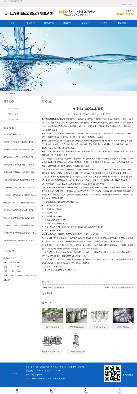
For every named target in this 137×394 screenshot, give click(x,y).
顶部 (120, 390)
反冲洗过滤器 (12, 120)
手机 (85, 390)
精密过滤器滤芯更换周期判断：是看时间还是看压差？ (20, 210)
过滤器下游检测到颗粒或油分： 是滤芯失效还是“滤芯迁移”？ (20, 142)
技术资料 (104, 23)
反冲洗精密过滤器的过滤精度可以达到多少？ (20, 172)
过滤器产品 (49, 23)
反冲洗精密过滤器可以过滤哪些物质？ (18, 180)
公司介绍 (31, 23)
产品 (51, 390)
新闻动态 (67, 23)
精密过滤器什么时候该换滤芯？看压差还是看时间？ (20, 165)
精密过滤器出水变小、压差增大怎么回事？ (20, 157)
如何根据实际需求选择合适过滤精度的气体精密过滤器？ (20, 150)
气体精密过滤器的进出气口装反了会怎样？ (20, 187)
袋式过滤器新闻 (13, 109)
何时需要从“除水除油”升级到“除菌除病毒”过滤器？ (20, 203)
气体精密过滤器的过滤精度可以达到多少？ (20, 233)
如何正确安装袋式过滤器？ (14, 134)
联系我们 (130, 4)
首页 (12, 23)
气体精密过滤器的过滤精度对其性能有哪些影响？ (20, 225)
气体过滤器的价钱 (56, 288)
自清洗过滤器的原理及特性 (123, 288)
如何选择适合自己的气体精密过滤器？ (18, 241)
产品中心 (123, 4)
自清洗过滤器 (12, 114)
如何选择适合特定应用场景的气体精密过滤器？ (20, 218)
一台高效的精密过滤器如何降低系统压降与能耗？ (20, 195)
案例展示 (85, 23)
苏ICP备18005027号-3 (34, 383)
